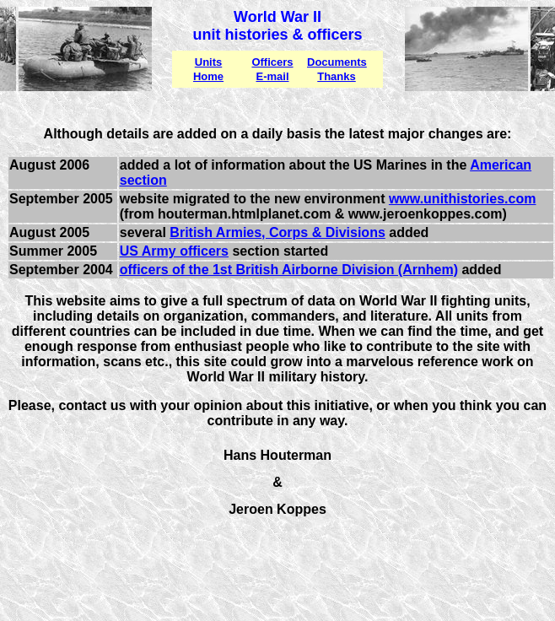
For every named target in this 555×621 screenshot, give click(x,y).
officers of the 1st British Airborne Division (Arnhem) (289, 269)
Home (208, 76)
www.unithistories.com (462, 199)
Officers (272, 62)
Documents (337, 62)
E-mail (272, 76)
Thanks (336, 76)
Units (209, 62)
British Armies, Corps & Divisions (277, 232)
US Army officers (174, 251)
